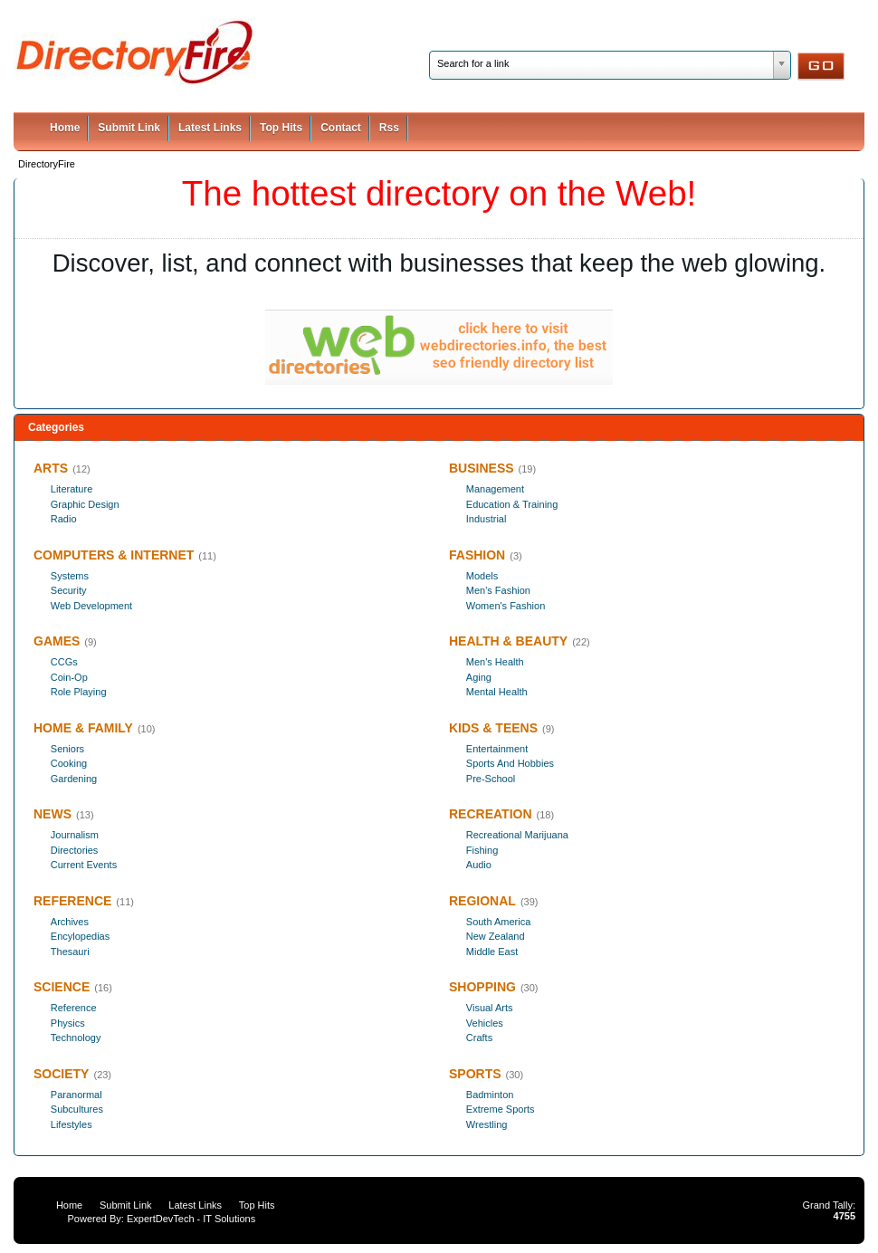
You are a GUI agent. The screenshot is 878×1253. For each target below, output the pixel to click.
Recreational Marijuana (517, 834)
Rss (389, 127)
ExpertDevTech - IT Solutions (191, 1218)
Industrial (486, 518)
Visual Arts (489, 1007)
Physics (68, 1023)
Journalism (75, 834)
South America (498, 921)
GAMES (56, 641)
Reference (74, 1007)
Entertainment (497, 748)
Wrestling (487, 1124)
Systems (70, 575)
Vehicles (484, 1023)
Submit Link (129, 127)
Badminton (490, 1094)
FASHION (477, 555)
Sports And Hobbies (510, 763)
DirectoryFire (46, 163)
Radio (64, 518)
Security (69, 590)
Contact (340, 127)
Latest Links (210, 127)
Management (495, 488)
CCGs (64, 661)
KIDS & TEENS (493, 728)
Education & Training (512, 504)
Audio (478, 864)
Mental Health (497, 691)
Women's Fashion (506, 605)
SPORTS (475, 1073)
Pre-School (490, 778)
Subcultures (77, 1109)
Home (65, 127)
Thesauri (70, 951)
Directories (75, 850)
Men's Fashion (498, 590)
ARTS (50, 468)
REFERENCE (72, 901)
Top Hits (281, 127)
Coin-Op (69, 677)
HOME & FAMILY (83, 728)
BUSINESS (481, 468)
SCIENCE (61, 987)
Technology (76, 1037)
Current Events (84, 864)
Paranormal (76, 1094)
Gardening (74, 778)
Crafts (479, 1037)
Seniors (67, 748)
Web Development (91, 605)
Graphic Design (85, 504)
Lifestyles (71, 1124)
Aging (478, 677)
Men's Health (495, 661)
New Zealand (495, 936)
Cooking (69, 763)
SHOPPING (482, 987)
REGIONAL (482, 901)
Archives (70, 921)
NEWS (52, 814)
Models (482, 575)
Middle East (492, 951)
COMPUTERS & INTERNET (113, 555)
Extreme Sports (500, 1109)
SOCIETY (61, 1073)
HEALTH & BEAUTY (508, 641)
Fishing (482, 850)
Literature (71, 488)
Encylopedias (80, 936)
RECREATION (490, 814)
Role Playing (79, 691)
